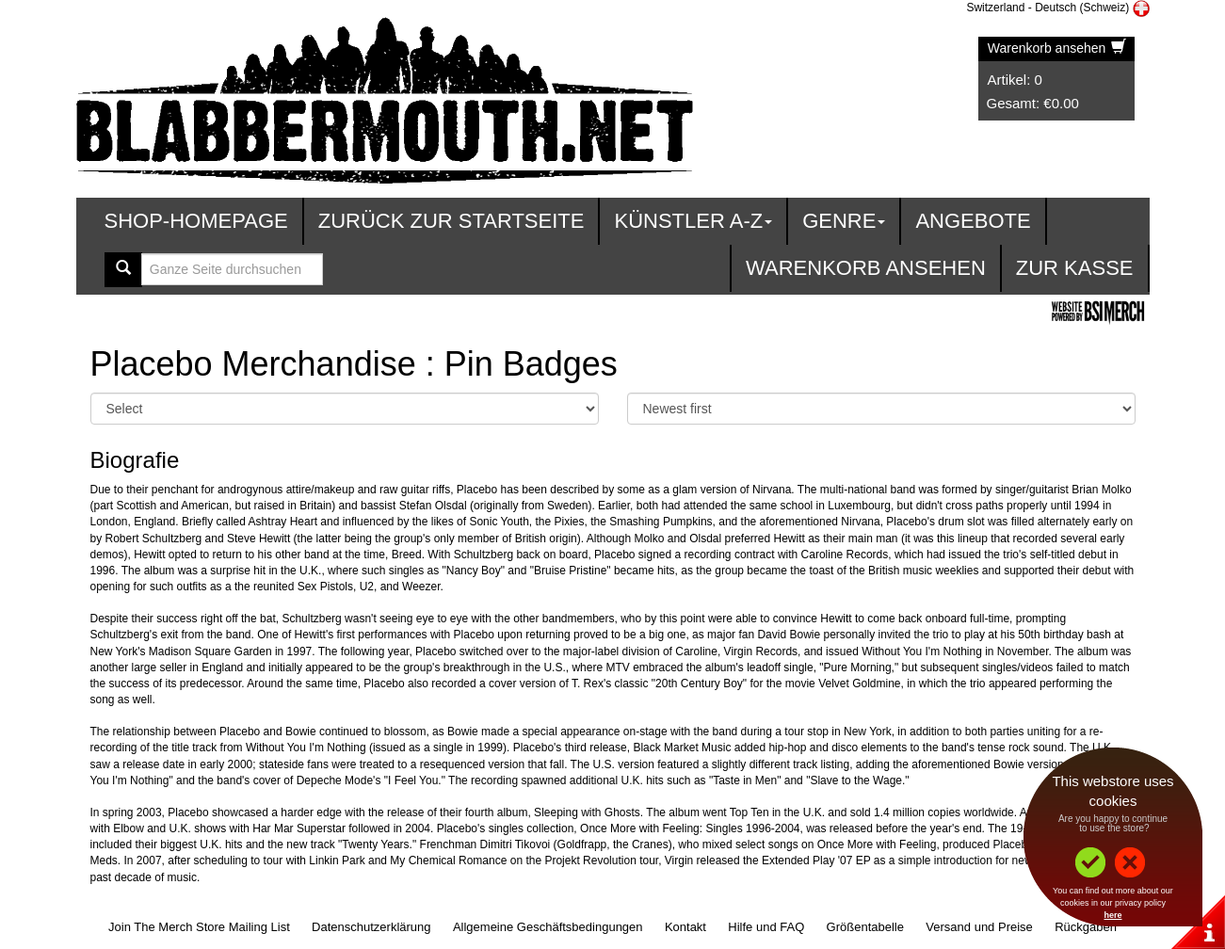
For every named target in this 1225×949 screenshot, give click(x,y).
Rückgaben (1086, 927)
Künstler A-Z (693, 221)
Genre (843, 221)
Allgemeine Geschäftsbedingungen (548, 927)
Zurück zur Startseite (451, 221)
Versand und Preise (979, 927)
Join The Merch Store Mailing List (199, 927)
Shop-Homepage (196, 221)
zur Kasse (1075, 268)
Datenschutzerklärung (371, 927)
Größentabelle (865, 927)
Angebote (972, 221)
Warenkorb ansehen (1057, 48)
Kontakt (685, 927)
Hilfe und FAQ (766, 927)
